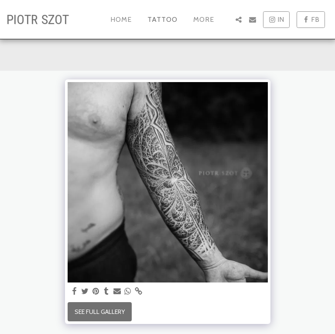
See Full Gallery (100, 312)
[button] (238, 19)
